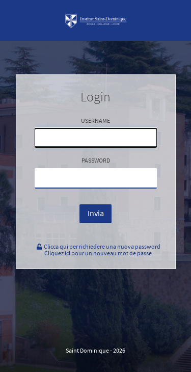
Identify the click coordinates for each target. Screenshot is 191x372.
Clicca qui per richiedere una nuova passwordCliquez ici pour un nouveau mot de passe (98, 250)
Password (96, 172)
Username (96, 132)
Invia (96, 213)
